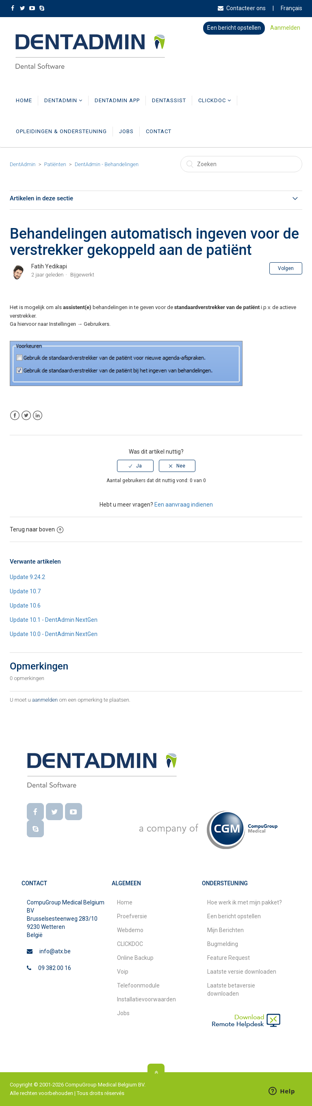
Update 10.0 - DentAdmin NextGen (54, 634)
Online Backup (135, 958)
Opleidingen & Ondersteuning (61, 131)
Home (24, 100)
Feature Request (228, 958)
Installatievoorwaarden (146, 999)
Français (291, 8)
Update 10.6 (25, 605)
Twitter (26, 415)
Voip (122, 971)
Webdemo (130, 930)
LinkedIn (37, 415)
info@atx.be (55, 951)
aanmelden (45, 700)
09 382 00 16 (54, 968)
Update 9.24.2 (27, 577)
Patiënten (55, 164)
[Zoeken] (241, 164)
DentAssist (169, 100)
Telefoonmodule (138, 985)
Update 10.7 (25, 591)
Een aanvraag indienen (183, 504)
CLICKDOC (214, 100)
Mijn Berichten (225, 930)
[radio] (135, 466)
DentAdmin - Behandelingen (107, 164)
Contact (158, 131)
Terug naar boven (36, 529)
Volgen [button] (286, 268)
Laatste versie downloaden (241, 971)
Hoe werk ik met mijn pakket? (244, 902)
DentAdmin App (117, 100)
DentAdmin (63, 100)
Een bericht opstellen (234, 27)
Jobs (126, 131)
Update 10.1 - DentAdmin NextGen (54, 620)
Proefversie (132, 916)
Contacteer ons (242, 8)
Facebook (15, 415)
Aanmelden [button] (285, 27)
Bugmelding (222, 944)
